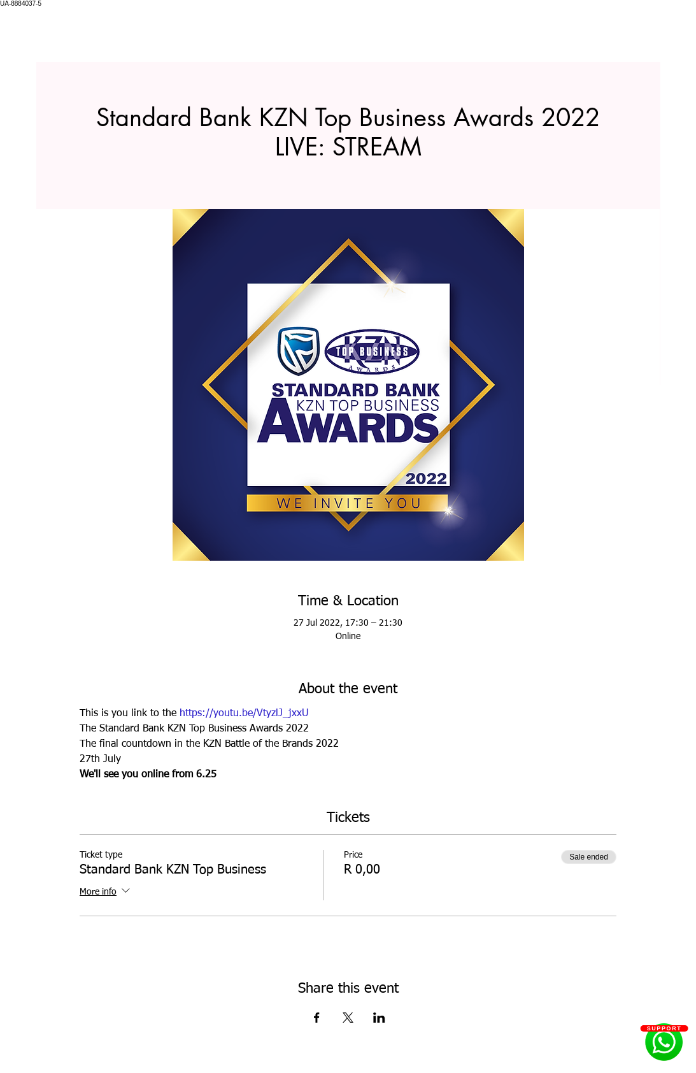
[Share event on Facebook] (317, 1017)
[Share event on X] (348, 1017)
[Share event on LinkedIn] (379, 1017)
